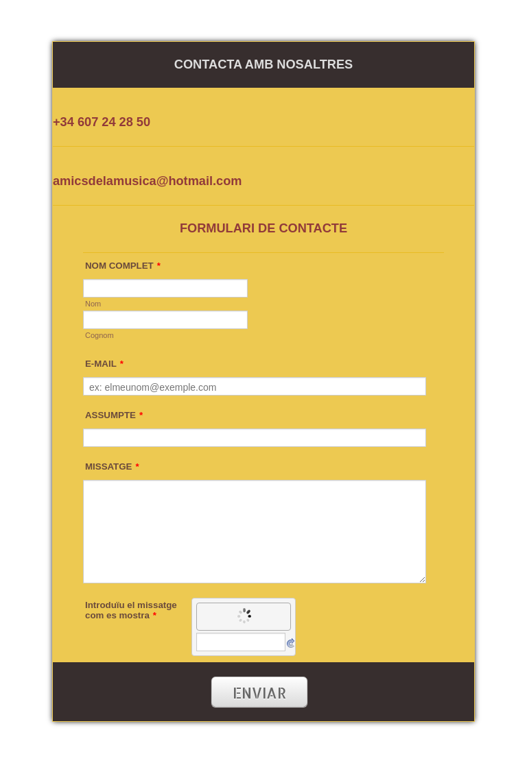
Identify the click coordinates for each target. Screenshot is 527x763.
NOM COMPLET (123, 266)
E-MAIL (104, 364)
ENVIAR (260, 692)
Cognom (99, 335)
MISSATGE (112, 466)
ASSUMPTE (114, 415)
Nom (93, 304)
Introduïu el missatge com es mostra (131, 610)
